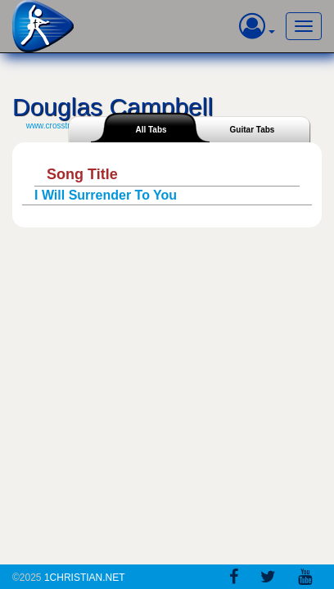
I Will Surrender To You (105, 195)
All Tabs (150, 129)
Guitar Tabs (252, 129)
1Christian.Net (84, 577)
